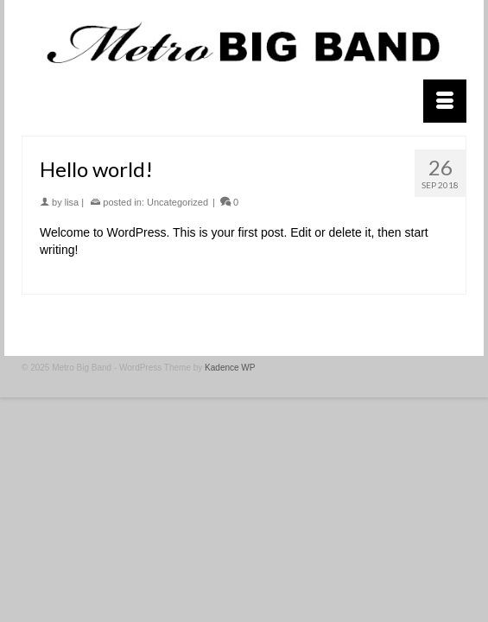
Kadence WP (230, 367)
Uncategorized (177, 202)
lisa (72, 202)
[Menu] (444, 101)
